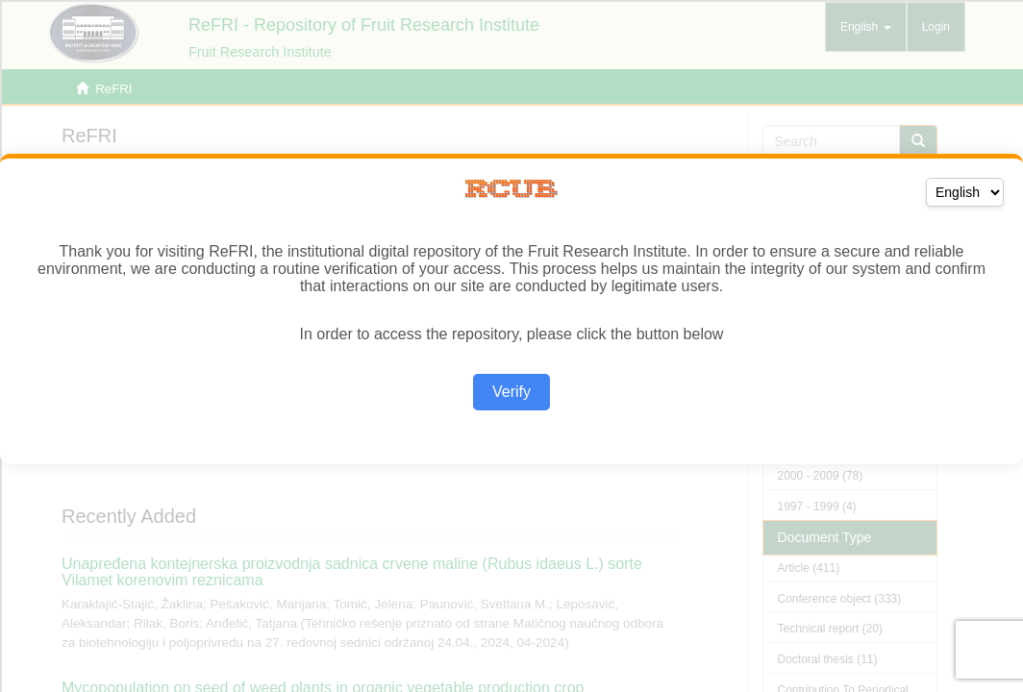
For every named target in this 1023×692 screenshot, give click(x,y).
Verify (511, 391)
